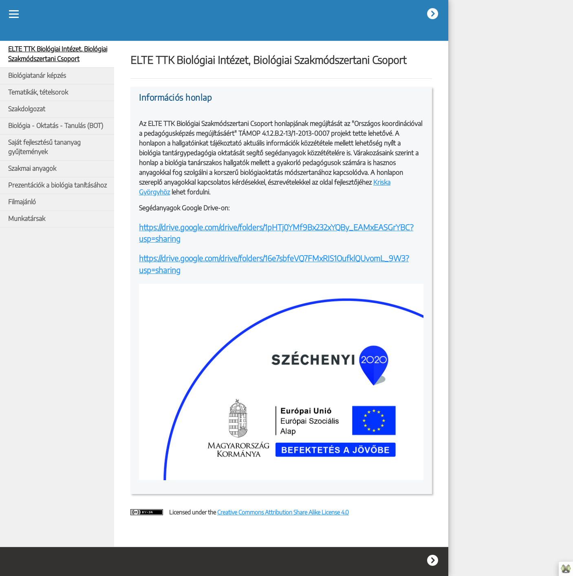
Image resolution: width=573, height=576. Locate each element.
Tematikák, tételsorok (38, 92)
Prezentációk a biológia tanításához (57, 185)
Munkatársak (26, 218)
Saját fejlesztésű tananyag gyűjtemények (44, 147)
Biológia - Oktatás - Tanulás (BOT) (55, 125)
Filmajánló (22, 202)
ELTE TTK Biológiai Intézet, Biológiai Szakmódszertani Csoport (57, 54)
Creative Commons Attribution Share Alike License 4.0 (283, 512)
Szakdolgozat (26, 109)
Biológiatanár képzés (37, 75)
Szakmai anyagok (32, 168)
